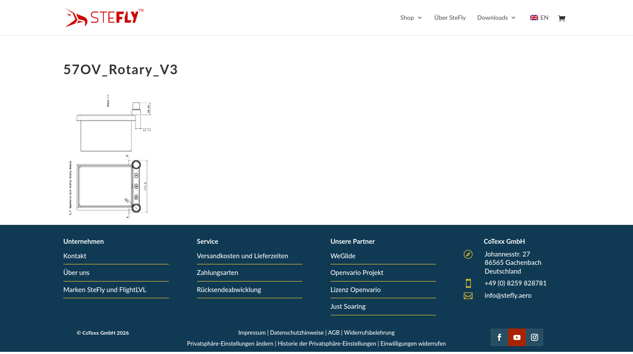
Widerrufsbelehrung (369, 332)
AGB (334, 332)
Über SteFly (450, 17)
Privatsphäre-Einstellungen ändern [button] (230, 343)
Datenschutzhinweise (297, 332)
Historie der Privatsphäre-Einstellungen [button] (327, 343)
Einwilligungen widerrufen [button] (413, 343)
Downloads (492, 17)
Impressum (252, 332)
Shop (407, 17)
